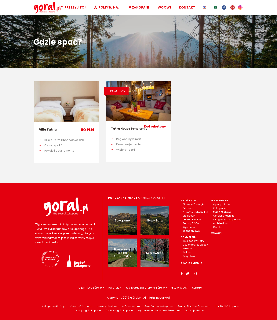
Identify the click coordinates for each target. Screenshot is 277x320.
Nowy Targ (155, 220)
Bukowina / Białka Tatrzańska (122, 252)
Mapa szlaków (222, 212)
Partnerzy (114, 287)
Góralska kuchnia (224, 216)
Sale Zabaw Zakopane (158, 306)
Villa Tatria (48, 129)
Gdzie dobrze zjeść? (195, 244)
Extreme (188, 208)
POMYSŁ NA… (107, 7)
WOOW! (164, 7)
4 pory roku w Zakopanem (221, 206)
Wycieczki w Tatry (193, 241)
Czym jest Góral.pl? (91, 287)
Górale (217, 227)
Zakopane (122, 220)
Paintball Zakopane (227, 306)
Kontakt (197, 287)
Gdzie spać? (179, 287)
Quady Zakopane (81, 306)
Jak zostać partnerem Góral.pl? (146, 287)
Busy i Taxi (189, 256)
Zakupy (187, 248)
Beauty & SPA (191, 223)
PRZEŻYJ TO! (73, 7)
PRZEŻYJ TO (188, 200)
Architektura (220, 223)
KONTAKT (187, 7)
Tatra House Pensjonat (129, 129)
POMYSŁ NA (188, 237)
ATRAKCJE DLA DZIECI (195, 212)
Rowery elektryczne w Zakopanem (118, 306)
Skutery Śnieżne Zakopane (193, 306)
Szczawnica (154, 253)
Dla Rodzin (189, 216)
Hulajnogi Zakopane (88, 310)
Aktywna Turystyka (194, 204)
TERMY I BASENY (192, 219)
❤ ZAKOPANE (139, 7)
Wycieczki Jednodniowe (191, 229)
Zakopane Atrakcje (54, 306)
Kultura (187, 252)
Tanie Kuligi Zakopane (119, 310)
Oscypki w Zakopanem (227, 219)
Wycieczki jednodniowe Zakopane (159, 310)
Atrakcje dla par (195, 310)
